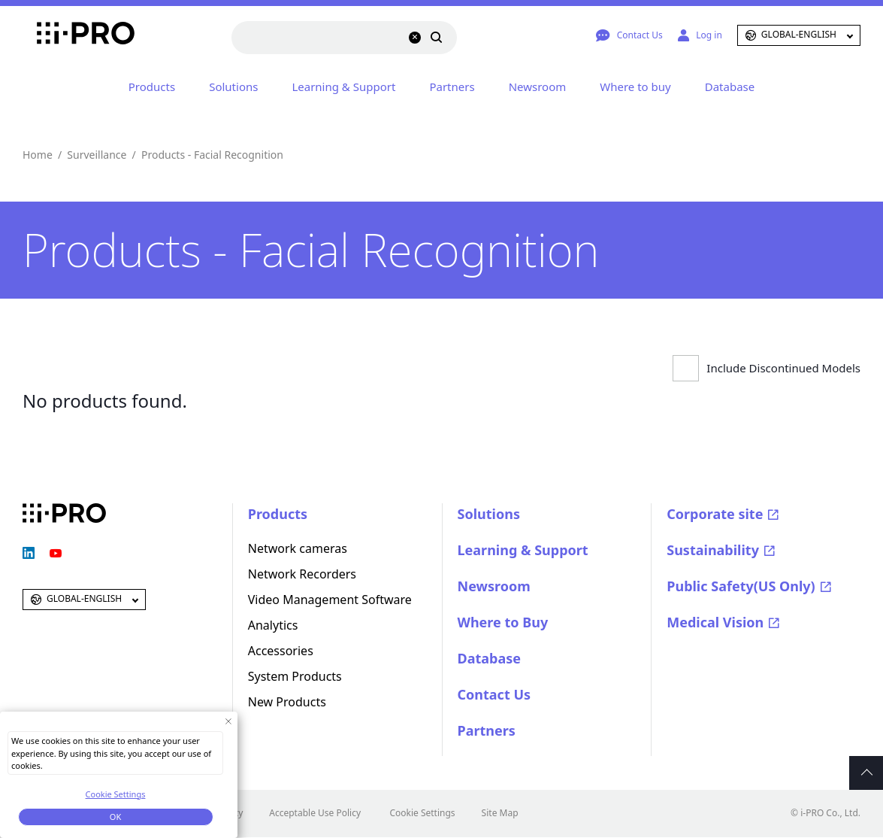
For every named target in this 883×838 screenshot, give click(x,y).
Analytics (273, 625)
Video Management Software (330, 599)
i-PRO (64, 35)
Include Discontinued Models (783, 367)
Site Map (500, 812)
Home (38, 154)
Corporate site (715, 514)
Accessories (280, 650)
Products (152, 86)
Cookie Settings (422, 812)
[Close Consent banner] (228, 721)
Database (729, 86)
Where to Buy (503, 622)
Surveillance (96, 154)
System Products (295, 676)
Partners (451, 86)
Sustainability (713, 550)
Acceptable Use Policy (315, 812)
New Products (287, 702)
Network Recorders (302, 574)
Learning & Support (343, 86)
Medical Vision (715, 622)
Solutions (233, 86)
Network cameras (297, 548)
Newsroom (538, 86)
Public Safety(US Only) (741, 586)
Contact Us (494, 694)
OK (115, 816)
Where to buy (635, 86)
